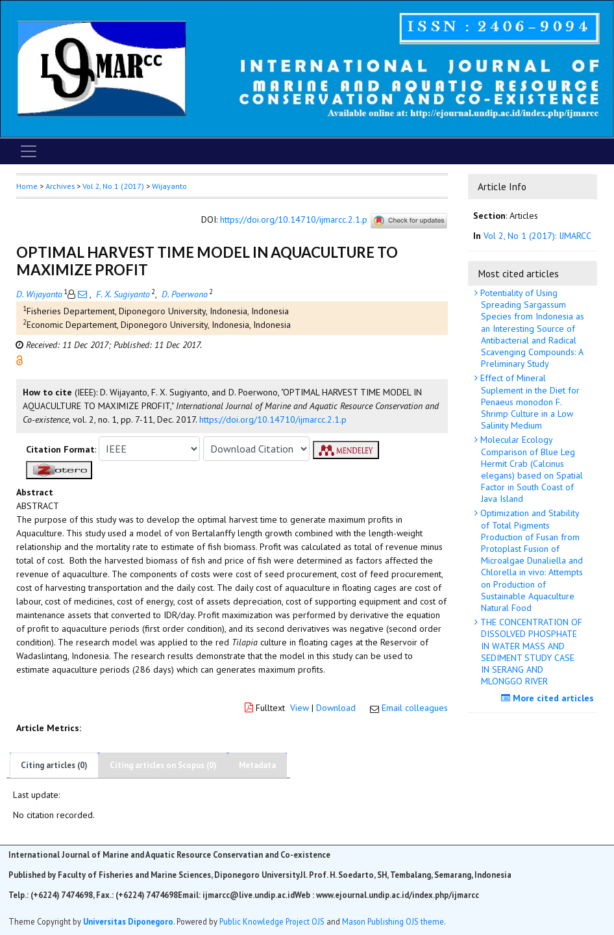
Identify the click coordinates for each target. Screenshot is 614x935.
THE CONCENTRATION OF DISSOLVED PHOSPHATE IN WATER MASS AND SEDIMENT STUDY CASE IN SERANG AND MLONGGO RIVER (530, 651)
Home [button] (27, 186)
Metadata (257, 765)
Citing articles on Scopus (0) (163, 765)
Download (336, 708)
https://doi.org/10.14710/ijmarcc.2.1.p (293, 220)
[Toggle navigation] (28, 151)
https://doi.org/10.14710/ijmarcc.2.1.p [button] (273, 419)
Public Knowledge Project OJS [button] (272, 921)
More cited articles (549, 698)
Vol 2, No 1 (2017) (113, 186)
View (299, 708)
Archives (60, 186)
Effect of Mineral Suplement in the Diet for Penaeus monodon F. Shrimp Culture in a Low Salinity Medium (529, 401)
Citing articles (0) (54, 765)
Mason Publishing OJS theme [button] (393, 921)
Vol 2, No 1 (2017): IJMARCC (537, 236)
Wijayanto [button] (169, 186)
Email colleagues (415, 708)
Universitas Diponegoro (128, 921)
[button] (19, 360)
